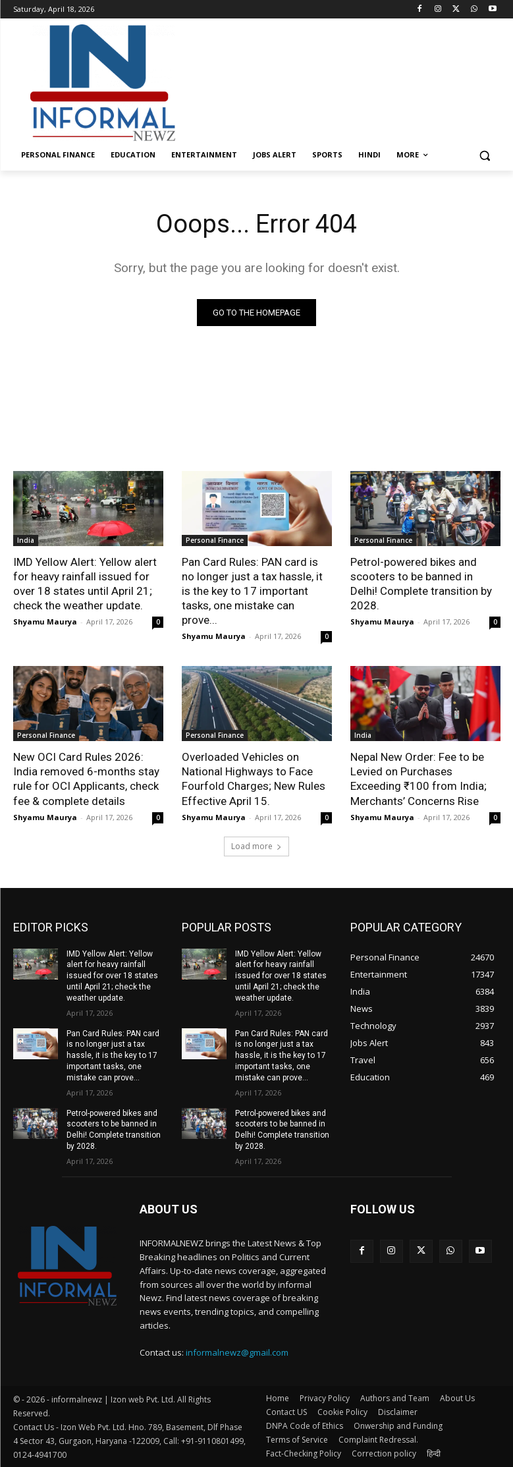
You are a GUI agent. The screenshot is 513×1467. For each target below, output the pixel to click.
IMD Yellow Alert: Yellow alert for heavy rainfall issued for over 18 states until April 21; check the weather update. (85, 583)
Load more (256, 846)
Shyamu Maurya (45, 621)
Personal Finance (215, 540)
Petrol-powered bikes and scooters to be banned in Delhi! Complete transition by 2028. (421, 583)
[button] (485, 155)
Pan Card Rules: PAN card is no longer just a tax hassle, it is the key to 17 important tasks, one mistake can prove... (252, 590)
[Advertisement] (346, 81)
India (25, 540)
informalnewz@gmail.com (237, 1352)
